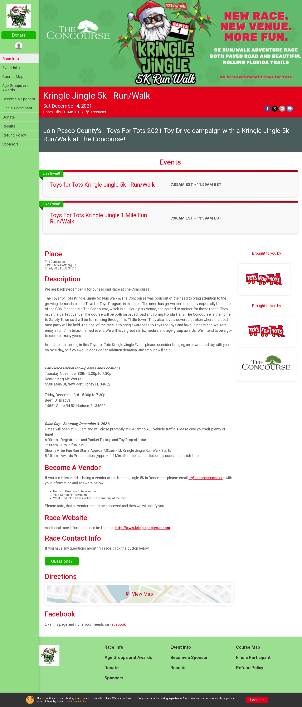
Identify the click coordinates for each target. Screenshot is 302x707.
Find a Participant (18, 108)
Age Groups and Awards (16, 87)
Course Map (13, 76)
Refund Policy (15, 135)
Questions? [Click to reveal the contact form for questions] (63, 560)
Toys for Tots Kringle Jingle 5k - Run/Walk (103, 184)
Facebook (119, 624)
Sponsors (11, 144)
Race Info (11, 58)
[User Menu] (20, 46)
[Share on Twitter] (275, 108)
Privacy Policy (78, 701)
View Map (140, 593)
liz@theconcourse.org (208, 477)
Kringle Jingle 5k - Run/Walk (97, 95)
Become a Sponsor (19, 99)
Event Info (12, 67)
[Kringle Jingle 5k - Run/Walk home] (20, 16)
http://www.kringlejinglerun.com (143, 528)
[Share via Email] (282, 108)
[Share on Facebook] (268, 108)
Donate (20, 35)
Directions (99, 112)
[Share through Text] (290, 108)
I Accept (257, 700)
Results (9, 126)
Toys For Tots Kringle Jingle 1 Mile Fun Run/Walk (99, 218)
